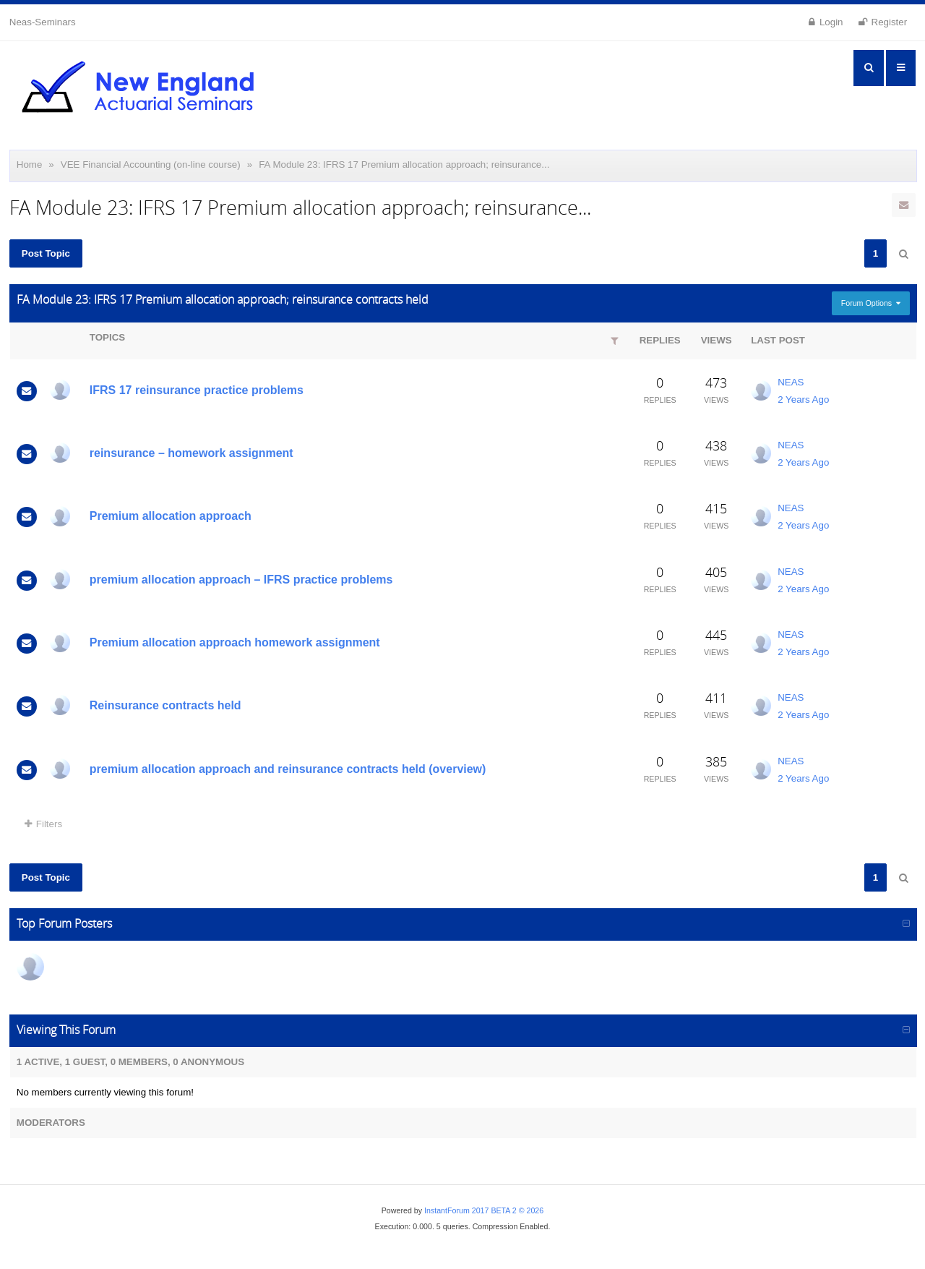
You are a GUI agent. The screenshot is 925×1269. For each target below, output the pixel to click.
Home (30, 164)
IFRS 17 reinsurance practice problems (197, 390)
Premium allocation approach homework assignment (235, 642)
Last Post (778, 340)
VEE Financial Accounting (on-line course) (151, 164)
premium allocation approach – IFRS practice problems (241, 579)
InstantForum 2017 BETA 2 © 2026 (483, 1210)
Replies (660, 340)
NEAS (791, 382)
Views (716, 340)
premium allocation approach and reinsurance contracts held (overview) (288, 769)
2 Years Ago (803, 399)
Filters (43, 824)
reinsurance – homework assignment (191, 453)
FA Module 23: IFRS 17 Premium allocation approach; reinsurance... (404, 164)
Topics (107, 337)
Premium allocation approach (170, 516)
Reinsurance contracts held (165, 705)
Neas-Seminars (42, 22)
